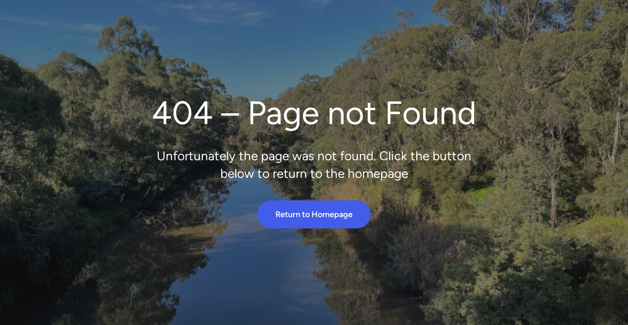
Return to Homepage (314, 214)
